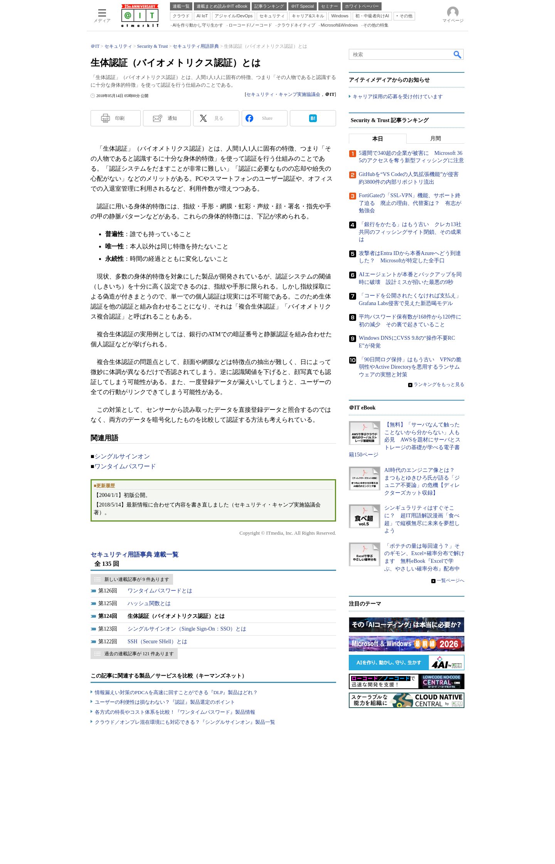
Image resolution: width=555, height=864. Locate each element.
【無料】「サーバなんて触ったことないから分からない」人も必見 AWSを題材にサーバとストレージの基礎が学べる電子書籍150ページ (405, 440)
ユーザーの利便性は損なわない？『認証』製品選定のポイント (165, 702)
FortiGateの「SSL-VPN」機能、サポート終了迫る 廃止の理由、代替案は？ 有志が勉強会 (410, 203)
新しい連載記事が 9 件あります (136, 579)
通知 (172, 118)
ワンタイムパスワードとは (160, 591)
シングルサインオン (122, 456)
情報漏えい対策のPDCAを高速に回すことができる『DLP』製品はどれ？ (176, 692)
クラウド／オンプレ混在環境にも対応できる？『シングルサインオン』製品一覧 (185, 722)
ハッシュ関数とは (149, 603)
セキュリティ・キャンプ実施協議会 (283, 94)
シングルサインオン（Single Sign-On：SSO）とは (187, 629)
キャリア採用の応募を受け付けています (398, 96)
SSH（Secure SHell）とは (157, 641)
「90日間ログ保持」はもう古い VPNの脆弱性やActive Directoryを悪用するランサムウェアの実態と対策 (410, 367)
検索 (458, 54)
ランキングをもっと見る (439, 384)
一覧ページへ (450, 580)
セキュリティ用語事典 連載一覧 (134, 554)
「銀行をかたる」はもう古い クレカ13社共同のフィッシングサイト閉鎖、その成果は (410, 231)
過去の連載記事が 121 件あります (139, 653)
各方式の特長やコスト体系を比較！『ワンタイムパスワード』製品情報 (175, 712)
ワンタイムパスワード (125, 466)
